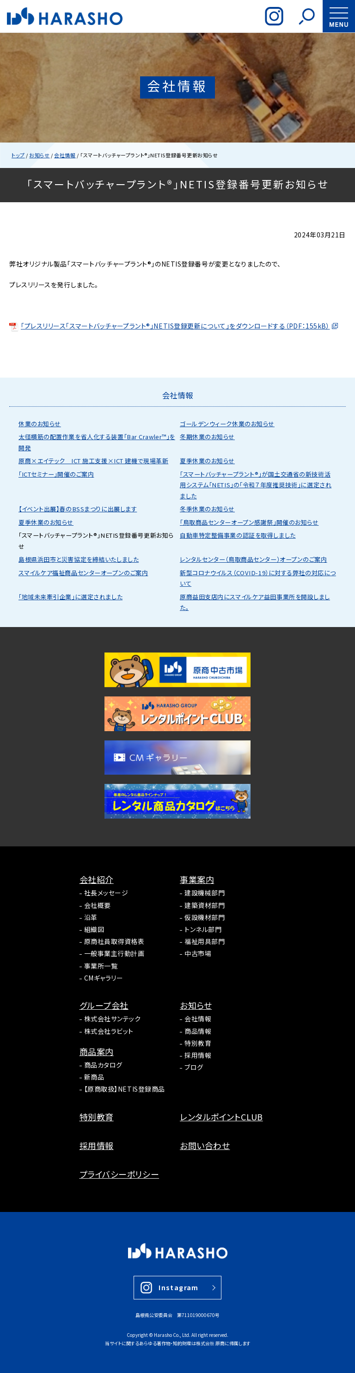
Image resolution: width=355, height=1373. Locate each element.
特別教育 (197, 1043)
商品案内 (97, 1051)
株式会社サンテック (112, 1018)
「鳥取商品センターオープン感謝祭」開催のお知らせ (249, 522)
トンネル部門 (202, 929)
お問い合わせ (205, 1145)
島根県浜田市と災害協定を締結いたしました (78, 559)
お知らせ (196, 1005)
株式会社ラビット (109, 1031)
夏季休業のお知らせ (207, 460)
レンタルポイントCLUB (221, 1117)
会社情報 (197, 1018)
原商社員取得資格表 (114, 941)
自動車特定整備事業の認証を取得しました (238, 535)
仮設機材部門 (204, 917)
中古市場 (197, 953)
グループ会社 (104, 1005)
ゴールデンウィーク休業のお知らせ (227, 423)
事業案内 (197, 879)
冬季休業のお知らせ (207, 508)
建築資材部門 (204, 905)
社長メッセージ (106, 892)
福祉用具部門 (204, 941)
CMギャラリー (103, 977)
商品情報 (197, 1031)
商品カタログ (103, 1064)
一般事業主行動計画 (114, 953)
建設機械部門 (204, 892)
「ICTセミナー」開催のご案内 (56, 474)
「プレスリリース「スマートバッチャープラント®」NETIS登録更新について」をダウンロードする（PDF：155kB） (169, 325)
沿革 (91, 917)
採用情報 (197, 1055)
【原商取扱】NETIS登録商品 (124, 1088)
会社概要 (97, 905)
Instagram (179, 1287)
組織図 (94, 929)
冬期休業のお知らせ (207, 436)
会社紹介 (97, 879)
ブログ (193, 1067)
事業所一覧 (101, 965)
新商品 (94, 1076)
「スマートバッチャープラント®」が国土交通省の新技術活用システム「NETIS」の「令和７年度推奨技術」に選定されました (255, 485)
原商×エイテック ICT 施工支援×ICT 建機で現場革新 (93, 460)
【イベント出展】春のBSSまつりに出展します (77, 508)
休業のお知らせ (39, 423)
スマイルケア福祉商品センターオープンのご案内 (83, 572)
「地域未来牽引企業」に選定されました (70, 596)
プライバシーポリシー (119, 1174)
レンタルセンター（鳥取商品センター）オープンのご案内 (253, 559)
